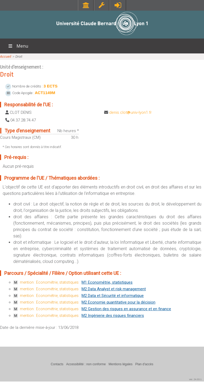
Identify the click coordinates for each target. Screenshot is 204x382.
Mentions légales (121, 364)
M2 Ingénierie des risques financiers (113, 315)
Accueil (5, 56)
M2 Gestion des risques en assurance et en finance (126, 309)
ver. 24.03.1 (195, 379)
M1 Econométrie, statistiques (107, 282)
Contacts (57, 364)
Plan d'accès (144, 364)
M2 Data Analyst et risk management (114, 289)
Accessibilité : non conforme (86, 364)
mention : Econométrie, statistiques (49, 282)
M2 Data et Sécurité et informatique (113, 295)
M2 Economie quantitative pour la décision (118, 302)
